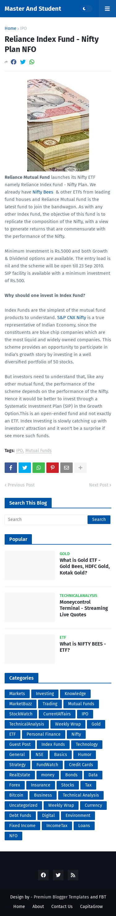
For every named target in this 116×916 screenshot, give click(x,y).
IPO (23, 28)
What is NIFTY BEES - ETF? (83, 647)
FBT (102, 897)
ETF (12, 734)
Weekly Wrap (68, 724)
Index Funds (53, 744)
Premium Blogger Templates (61, 897)
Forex (14, 785)
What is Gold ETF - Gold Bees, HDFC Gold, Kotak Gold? (85, 566)
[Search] (58, 519)
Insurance (40, 785)
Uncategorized (23, 805)
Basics (60, 754)
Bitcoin (16, 795)
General (17, 754)
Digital (48, 815)
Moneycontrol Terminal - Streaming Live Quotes (84, 608)
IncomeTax (56, 825)
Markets (17, 693)
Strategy (17, 764)
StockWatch (20, 714)
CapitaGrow (91, 906)
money (47, 775)
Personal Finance (44, 734)
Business (43, 795)
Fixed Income (22, 825)
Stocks (67, 785)
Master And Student (33, 8)
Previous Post (21, 485)
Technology (87, 744)
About (38, 906)
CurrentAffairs (57, 714)
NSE (39, 754)
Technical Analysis (81, 795)
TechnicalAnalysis (26, 724)
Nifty (76, 734)
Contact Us (62, 906)
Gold (96, 724)
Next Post (98, 485)
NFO (13, 835)
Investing (45, 693)
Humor (84, 754)
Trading (50, 703)
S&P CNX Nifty (71, 317)
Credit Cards (81, 764)
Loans (84, 825)
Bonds (71, 775)
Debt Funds (20, 815)
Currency (93, 805)
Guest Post (20, 744)
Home (10, 28)
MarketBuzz (20, 703)
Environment (78, 815)
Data (93, 775)
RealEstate (19, 775)
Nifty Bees (42, 192)
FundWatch (47, 764)
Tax (88, 785)
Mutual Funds (38, 451)
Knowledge (75, 693)
